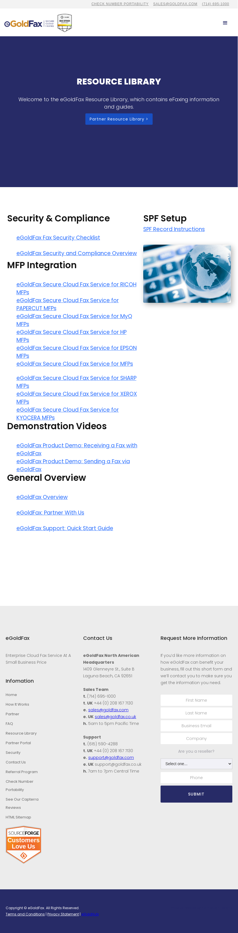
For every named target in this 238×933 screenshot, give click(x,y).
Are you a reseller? (196, 751)
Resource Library (21, 733)
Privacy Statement (63, 914)
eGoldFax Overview (42, 497)
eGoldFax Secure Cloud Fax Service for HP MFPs (71, 336)
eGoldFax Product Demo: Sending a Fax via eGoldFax (73, 465)
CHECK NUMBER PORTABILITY (120, 4)
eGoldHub (90, 914)
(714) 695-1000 (215, 4)
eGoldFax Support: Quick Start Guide (64, 528)
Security (13, 752)
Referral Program (22, 772)
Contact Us (16, 762)
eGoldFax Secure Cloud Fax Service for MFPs (74, 364)
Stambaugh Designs (216, 908)
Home (11, 694)
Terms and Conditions (25, 914)
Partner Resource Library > (119, 119)
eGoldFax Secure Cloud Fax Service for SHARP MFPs (76, 382)
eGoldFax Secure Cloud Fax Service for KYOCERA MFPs (67, 414)
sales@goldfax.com (175, 4)
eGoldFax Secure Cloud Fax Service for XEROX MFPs (76, 398)
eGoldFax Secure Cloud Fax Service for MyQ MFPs (74, 320)
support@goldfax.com (111, 757)
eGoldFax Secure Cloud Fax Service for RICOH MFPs (76, 288)
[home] (29, 23)
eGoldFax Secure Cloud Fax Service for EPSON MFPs (76, 352)
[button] (225, 22)
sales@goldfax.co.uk (115, 717)
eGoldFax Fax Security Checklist (58, 238)
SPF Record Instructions (174, 229)
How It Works (17, 704)
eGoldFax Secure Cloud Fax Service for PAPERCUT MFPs (67, 304)
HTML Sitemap (18, 817)
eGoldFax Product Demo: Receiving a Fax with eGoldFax (76, 449)
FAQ (9, 723)
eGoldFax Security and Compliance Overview (76, 253)
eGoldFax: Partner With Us (50, 513)
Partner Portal (18, 743)
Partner (12, 714)
